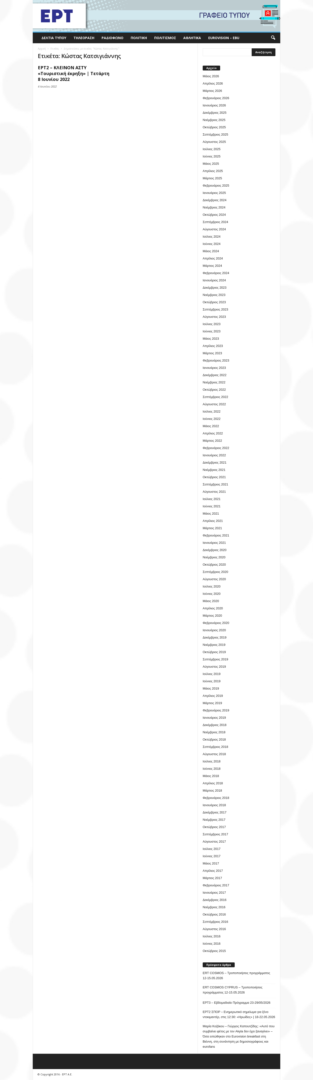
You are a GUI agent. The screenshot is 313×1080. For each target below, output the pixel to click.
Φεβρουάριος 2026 (216, 98)
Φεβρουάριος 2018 (216, 798)
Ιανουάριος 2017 (214, 892)
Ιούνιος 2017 (211, 856)
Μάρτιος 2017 (212, 878)
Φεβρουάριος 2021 (216, 535)
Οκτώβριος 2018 (214, 739)
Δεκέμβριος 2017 (214, 812)
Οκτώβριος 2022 (214, 389)
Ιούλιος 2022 (211, 411)
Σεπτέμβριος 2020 (215, 572)
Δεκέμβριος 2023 (214, 287)
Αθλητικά (192, 37)
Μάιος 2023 (211, 338)
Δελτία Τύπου (53, 37)
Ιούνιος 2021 (211, 506)
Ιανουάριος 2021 (214, 542)
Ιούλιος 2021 (211, 499)
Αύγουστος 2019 (214, 666)
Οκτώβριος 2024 (214, 214)
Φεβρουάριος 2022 (216, 448)
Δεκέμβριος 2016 (214, 900)
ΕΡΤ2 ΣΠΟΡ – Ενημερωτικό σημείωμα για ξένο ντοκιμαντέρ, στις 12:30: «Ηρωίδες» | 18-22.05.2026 (239, 1014)
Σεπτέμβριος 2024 (215, 222)
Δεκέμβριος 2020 (214, 550)
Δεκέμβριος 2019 (214, 637)
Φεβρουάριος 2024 (216, 273)
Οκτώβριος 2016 (214, 914)
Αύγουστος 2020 (214, 579)
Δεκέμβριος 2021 (214, 462)
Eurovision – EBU (223, 37)
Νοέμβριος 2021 (214, 470)
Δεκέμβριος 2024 (214, 200)
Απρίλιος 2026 (213, 83)
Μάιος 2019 (211, 688)
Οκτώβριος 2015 (214, 951)
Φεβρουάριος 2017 (216, 885)
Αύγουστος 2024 (214, 229)
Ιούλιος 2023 (211, 324)
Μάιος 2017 (211, 863)
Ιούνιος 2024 (211, 244)
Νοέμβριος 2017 (214, 819)
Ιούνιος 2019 (211, 681)
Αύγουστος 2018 (214, 754)
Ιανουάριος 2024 (214, 280)
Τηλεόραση (83, 37)
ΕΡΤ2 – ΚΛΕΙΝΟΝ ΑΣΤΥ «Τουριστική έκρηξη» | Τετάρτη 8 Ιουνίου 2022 (73, 73)
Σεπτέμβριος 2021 (215, 484)
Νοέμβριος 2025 (214, 120)
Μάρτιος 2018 (212, 790)
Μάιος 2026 (211, 76)
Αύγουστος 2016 (214, 929)
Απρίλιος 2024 (213, 258)
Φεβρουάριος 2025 (216, 185)
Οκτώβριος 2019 (214, 652)
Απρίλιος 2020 (213, 608)
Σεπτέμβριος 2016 (215, 922)
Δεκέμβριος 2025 (214, 112)
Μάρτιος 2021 (212, 528)
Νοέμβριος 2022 (214, 382)
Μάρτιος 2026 (212, 91)
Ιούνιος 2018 (211, 768)
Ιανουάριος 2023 (214, 368)
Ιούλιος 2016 (211, 936)
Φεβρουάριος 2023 (216, 360)
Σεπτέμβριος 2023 (215, 309)
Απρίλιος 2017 (213, 871)
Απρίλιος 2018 (213, 783)
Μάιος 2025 (211, 163)
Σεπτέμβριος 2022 (215, 397)
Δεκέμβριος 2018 (214, 725)
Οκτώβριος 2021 (214, 477)
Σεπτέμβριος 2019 (215, 659)
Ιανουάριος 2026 (214, 105)
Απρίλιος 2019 (213, 696)
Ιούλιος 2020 (211, 586)
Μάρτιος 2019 (212, 703)
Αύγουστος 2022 (214, 404)
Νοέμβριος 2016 (214, 907)
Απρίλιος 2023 (213, 346)
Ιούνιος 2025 (211, 156)
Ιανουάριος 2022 (214, 455)
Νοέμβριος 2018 (214, 732)
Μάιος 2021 (211, 513)
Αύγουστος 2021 (214, 491)
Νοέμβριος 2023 (214, 295)
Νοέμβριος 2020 (214, 557)
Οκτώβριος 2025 (214, 127)
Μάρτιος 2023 (212, 353)
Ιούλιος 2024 (211, 236)
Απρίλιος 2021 (213, 521)
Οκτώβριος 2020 (214, 564)
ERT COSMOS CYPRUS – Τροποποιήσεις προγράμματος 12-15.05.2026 (233, 989)
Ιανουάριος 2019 (214, 717)
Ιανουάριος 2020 (214, 630)
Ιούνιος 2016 (211, 943)
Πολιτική (139, 37)
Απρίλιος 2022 (213, 433)
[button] (273, 38)
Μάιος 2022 (211, 426)
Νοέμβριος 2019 (214, 645)
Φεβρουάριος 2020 (216, 623)
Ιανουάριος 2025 (214, 193)
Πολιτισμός (165, 37)
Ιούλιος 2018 (211, 761)
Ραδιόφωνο (112, 37)
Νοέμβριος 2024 (214, 207)
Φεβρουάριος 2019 (216, 710)
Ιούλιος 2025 (211, 149)
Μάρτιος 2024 (212, 266)
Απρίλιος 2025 (213, 171)
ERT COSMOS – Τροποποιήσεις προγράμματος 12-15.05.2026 (236, 975)
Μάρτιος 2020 (212, 615)
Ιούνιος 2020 (211, 594)
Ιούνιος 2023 (211, 331)
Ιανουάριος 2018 (214, 805)
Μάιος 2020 (211, 601)
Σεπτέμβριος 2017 (215, 834)
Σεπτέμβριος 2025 (215, 134)
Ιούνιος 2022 (211, 419)
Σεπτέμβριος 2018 (215, 747)
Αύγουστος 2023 (214, 317)
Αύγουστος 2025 (214, 142)
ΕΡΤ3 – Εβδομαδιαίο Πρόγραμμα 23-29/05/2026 (236, 1002)
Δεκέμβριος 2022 (214, 375)
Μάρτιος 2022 (212, 440)
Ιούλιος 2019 (211, 674)
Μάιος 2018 (211, 776)
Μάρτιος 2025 (212, 178)
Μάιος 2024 (211, 251)
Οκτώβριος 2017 (214, 827)
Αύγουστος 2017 (214, 841)
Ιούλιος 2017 (211, 849)
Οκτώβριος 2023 (214, 302)
